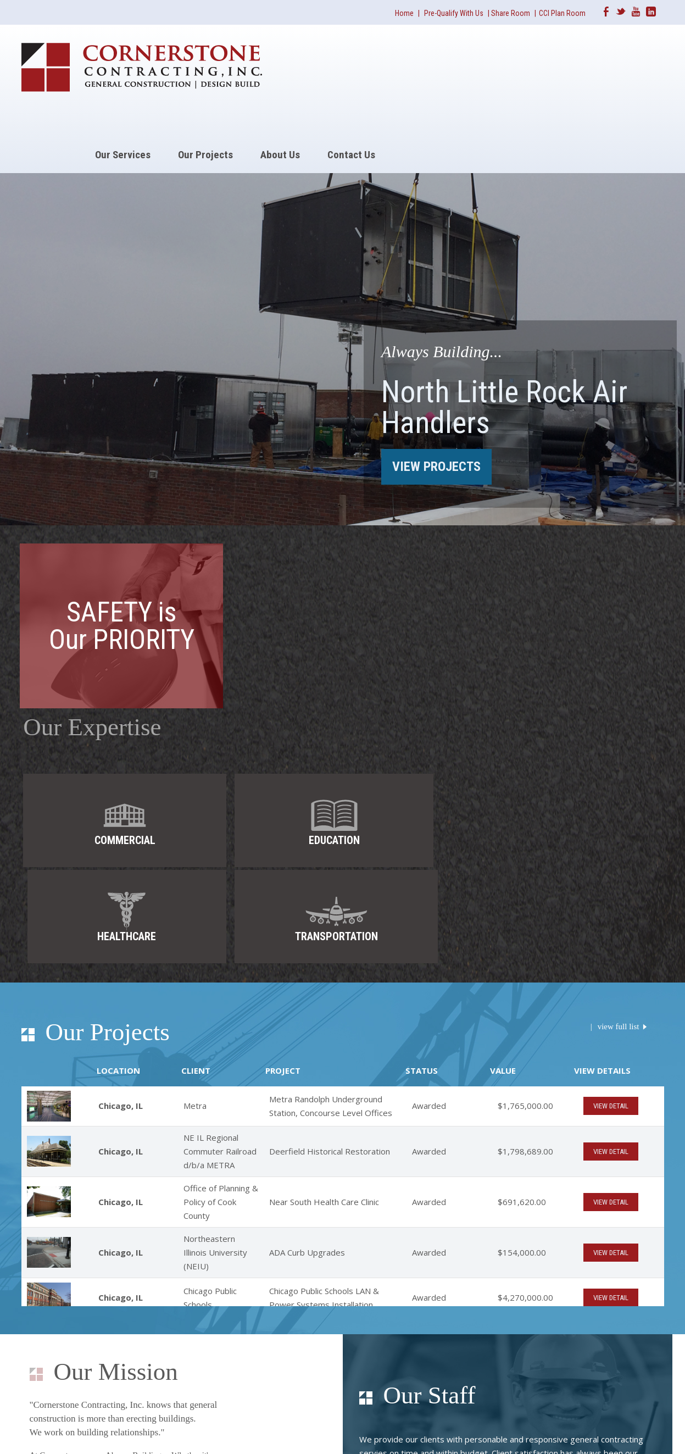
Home (404, 13)
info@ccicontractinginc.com (317, 1392)
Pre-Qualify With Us (453, 13)
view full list (618, 732)
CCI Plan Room (562, 13)
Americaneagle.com (633, 1432)
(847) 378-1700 (279, 1382)
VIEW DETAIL (610, 812)
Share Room (511, 13)
